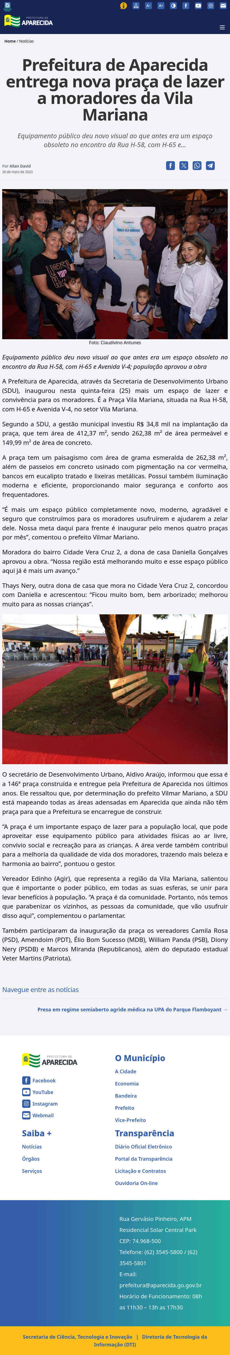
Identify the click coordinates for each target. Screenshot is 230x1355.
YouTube (43, 1092)
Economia (127, 1083)
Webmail (43, 1115)
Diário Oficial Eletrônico (143, 1146)
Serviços (32, 1171)
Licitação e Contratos (140, 1171)
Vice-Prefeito (130, 1120)
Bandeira (126, 1095)
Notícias (26, 41)
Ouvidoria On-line (136, 1183)
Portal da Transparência (144, 1158)
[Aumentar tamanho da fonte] (160, 5)
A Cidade (125, 1071)
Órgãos (31, 1158)
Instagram (45, 1103)
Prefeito (125, 1108)
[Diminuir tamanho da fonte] (148, 5)
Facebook (44, 1080)
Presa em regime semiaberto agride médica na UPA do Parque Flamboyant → (132, 1009)
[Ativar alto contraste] (173, 5)
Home (10, 41)
